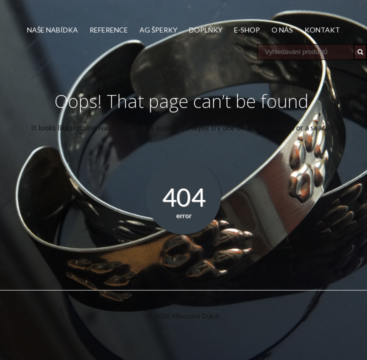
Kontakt (322, 30)
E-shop (247, 30)
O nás (282, 30)
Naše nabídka (52, 30)
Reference (109, 30)
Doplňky (205, 30)
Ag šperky (159, 30)
